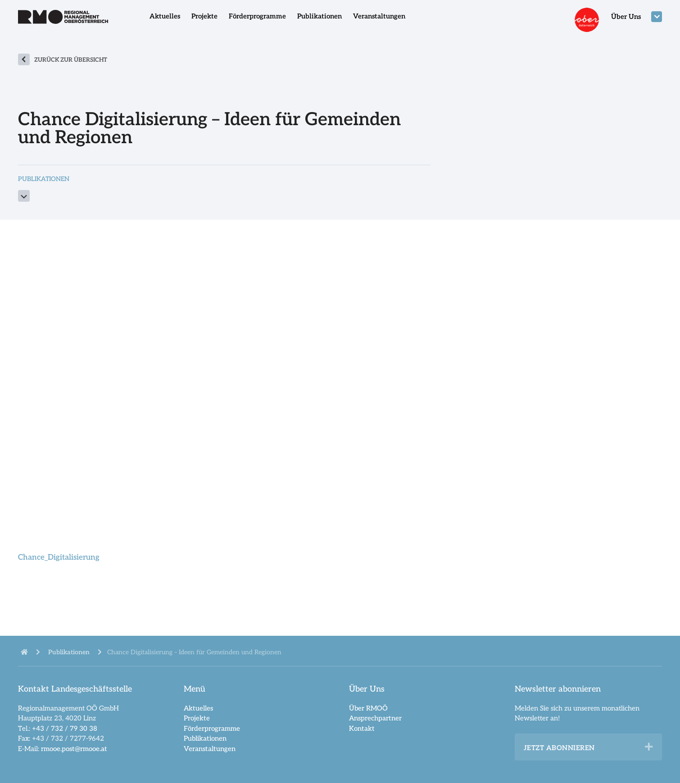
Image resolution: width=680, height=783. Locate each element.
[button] (649, 747)
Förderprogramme (257, 16)
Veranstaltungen (379, 16)
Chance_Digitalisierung (59, 557)
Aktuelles (165, 16)
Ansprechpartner (375, 718)
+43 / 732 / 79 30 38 (64, 728)
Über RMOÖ (368, 708)
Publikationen (319, 16)
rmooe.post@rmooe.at (74, 749)
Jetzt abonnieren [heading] (559, 748)
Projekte (204, 16)
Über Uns (626, 17)
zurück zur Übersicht (70, 59)
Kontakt (362, 728)
